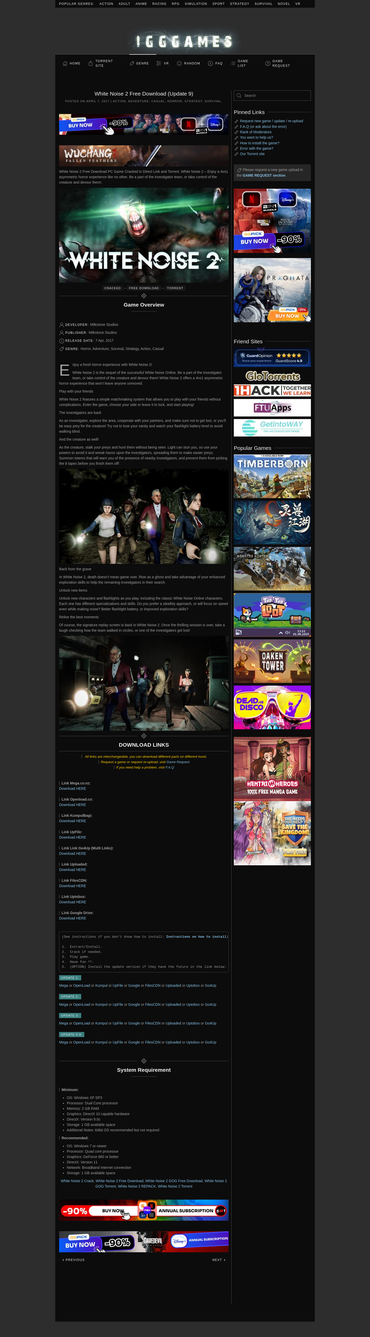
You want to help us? (256, 137)
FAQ (219, 63)
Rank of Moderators (256, 132)
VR (298, 4)
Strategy (239, 4)
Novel (284, 4)
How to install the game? (259, 143)
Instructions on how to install (196, 936)
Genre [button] (142, 63)
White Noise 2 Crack (77, 1181)
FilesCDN (153, 985)
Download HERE (72, 788)
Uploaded (173, 985)
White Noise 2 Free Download (119, 1181)
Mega (63, 985)
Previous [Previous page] (73, 1260)
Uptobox (193, 985)
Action (106, 4)
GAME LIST (243, 63)
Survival (264, 4)
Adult (125, 4)
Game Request (178, 762)
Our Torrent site (252, 154)
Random (192, 63)
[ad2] (270, 769)
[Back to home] (185, 31)
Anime (141, 4)
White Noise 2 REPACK (137, 1186)
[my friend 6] (272, 407)
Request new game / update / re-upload (271, 121)
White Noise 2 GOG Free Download (174, 1181)
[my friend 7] (272, 427)
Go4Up (210, 985)
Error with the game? (256, 148)
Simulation (196, 4)
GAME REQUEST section (264, 175)
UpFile (118, 985)
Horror (174, 101)
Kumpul (101, 985)
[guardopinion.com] (272, 357)
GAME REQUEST (281, 63)
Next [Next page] (219, 1260)
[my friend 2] (272, 375)
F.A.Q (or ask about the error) (263, 127)
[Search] (272, 95)
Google (134, 985)
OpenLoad (81, 985)
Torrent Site (104, 63)
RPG (176, 4)
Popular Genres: (76, 4)
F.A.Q (169, 767)
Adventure (138, 101)
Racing (159, 4)
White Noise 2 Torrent (175, 1186)
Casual (158, 101)
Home (75, 63)
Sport (218, 4)
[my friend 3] (272, 390)
